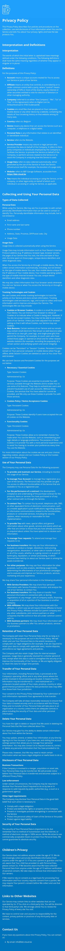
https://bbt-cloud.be (16, 174)
